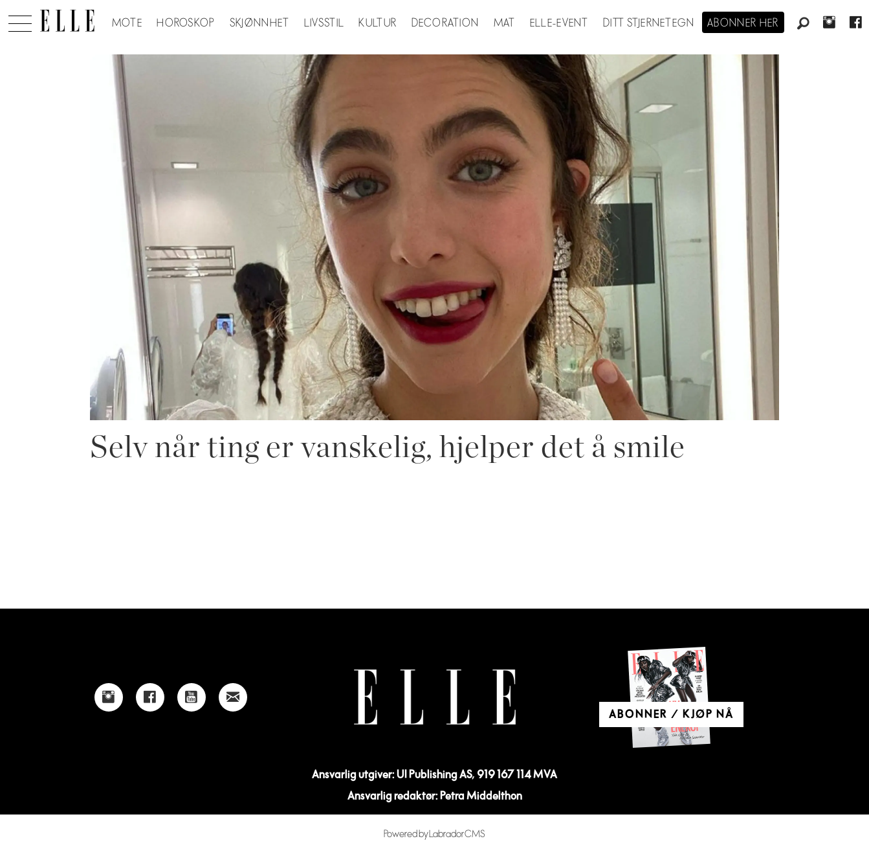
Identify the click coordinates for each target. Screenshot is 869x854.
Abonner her (743, 23)
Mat (505, 23)
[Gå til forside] (67, 20)
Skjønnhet (260, 23)
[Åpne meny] (20, 20)
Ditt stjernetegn (648, 23)
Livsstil (324, 23)
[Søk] (803, 24)
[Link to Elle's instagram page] (108, 697)
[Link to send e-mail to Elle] (233, 697)
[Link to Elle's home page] (435, 697)
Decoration (445, 23)
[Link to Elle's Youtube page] (191, 697)
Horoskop (186, 23)
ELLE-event (559, 23)
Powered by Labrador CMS (434, 834)
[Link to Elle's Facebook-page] (150, 697)
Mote (127, 23)
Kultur (377, 23)
